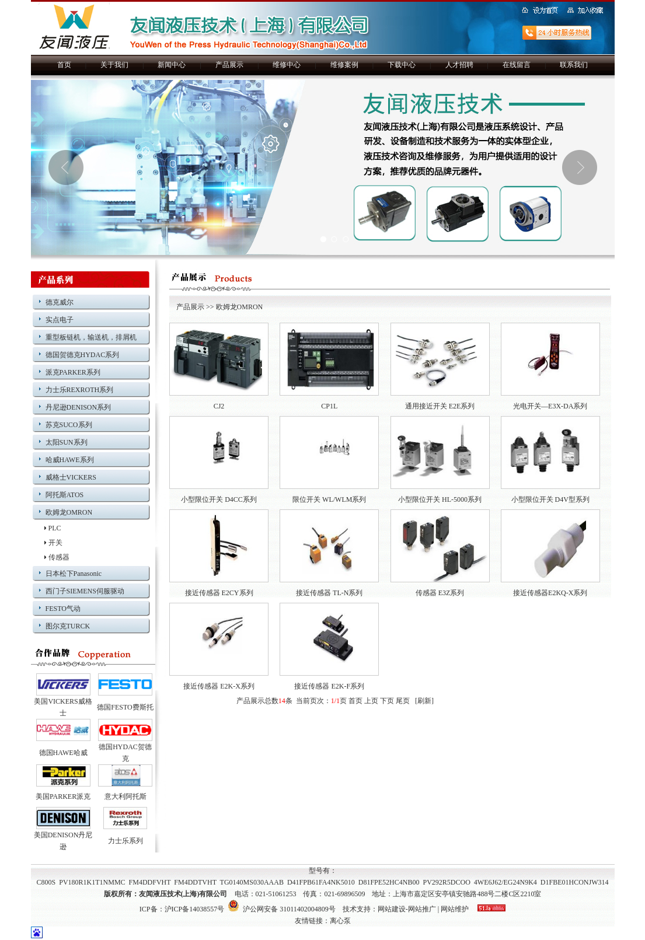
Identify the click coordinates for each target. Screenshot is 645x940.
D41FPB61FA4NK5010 (321, 882)
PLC (54, 528)
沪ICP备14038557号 (195, 909)
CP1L (329, 406)
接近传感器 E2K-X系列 (218, 686)
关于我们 (114, 65)
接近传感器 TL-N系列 (329, 593)
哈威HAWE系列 (70, 460)
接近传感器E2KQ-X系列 (550, 593)
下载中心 (402, 65)
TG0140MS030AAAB (252, 882)
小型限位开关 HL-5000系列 (440, 499)
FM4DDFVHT (150, 882)
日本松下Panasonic (74, 573)
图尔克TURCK (68, 626)
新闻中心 (172, 65)
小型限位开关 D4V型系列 (550, 499)
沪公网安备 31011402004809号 (282, 909)
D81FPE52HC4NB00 (389, 882)
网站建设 (392, 909)
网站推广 (422, 909)
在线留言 (517, 65)
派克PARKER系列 (73, 372)
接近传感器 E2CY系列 (219, 593)
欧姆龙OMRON (69, 512)
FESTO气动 (63, 608)
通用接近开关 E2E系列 (440, 406)
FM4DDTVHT (195, 882)
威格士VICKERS (71, 477)
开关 (55, 543)
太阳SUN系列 (67, 442)
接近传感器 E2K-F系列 (329, 686)
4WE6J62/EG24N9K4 (505, 882)
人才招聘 (459, 65)
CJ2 (219, 406)
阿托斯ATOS (65, 495)
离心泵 (340, 921)
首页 (64, 65)
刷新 (424, 701)
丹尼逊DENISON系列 (78, 407)
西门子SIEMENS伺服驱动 (85, 591)
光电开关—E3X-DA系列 (550, 406)
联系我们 (574, 65)
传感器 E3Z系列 (440, 593)
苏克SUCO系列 (69, 425)
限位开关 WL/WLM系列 (329, 499)
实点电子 (60, 320)
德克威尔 (60, 302)
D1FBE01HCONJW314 (575, 882)
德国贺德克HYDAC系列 (83, 355)
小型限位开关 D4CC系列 (219, 499)
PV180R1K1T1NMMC (92, 882)
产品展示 (229, 65)
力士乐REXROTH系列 (80, 390)
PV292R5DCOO (446, 882)
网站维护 (455, 909)
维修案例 (344, 65)
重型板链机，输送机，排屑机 (91, 337)
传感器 (58, 557)
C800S (46, 882)
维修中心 (287, 65)
